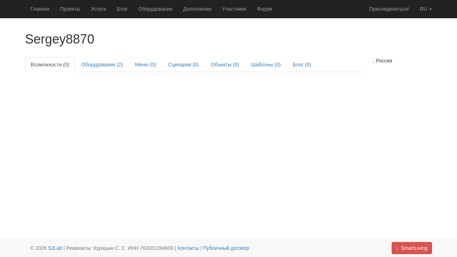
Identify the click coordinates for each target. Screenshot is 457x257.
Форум (264, 9)
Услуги (98, 9)
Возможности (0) (50, 64)
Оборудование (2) (102, 64)
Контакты (188, 248)
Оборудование (155, 9)
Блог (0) (302, 64)
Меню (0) (145, 64)
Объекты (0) (225, 64)
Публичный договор (226, 248)
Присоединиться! (389, 9)
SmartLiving (411, 248)
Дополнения (197, 9)
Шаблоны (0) (266, 64)
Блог (122, 9)
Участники (234, 9)
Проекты (70, 9)
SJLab (55, 248)
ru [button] (426, 9)
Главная (39, 9)
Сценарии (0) (183, 64)
